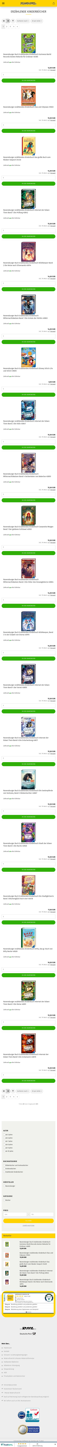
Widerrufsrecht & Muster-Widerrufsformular (19, 1358)
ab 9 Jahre (7, 1148)
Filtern (28, 1221)
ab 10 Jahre (8, 1151)
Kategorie (7, 1196)
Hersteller (8, 1182)
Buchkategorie (10, 1161)
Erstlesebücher (9, 1169)
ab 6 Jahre (7, 1138)
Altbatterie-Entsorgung (12, 1365)
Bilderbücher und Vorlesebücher (15, 1165)
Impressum (8, 1348)
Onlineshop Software (21, 1441)
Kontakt (6, 1351)
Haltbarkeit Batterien (11, 1362)
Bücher (6, 1200)
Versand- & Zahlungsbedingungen (15, 1355)
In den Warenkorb (28, 80)
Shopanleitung (9, 1369)
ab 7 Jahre (7, 1141)
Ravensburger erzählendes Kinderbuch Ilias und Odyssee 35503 (28, 107)
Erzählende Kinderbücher (13, 1172)
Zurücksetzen (28, 1226)
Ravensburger (9, 1186)
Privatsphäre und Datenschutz (14, 1376)
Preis (5, 1210)
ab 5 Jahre (7, 1135)
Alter (5, 1131)
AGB (5, 1373)
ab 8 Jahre (8, 1145)
